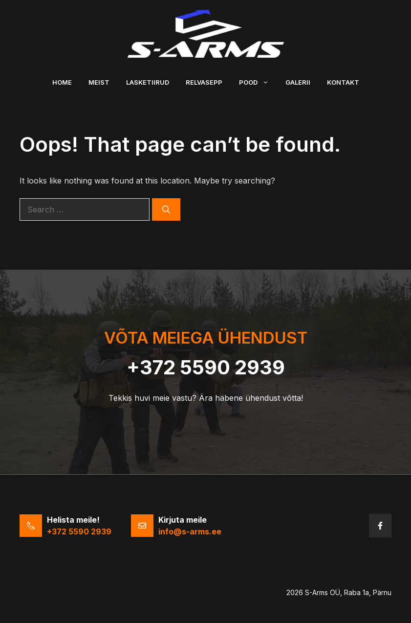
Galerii (297, 82)
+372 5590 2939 (206, 367)
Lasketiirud (147, 82)
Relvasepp (204, 82)
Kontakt (343, 82)
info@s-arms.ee (189, 531)
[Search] (166, 209)
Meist (98, 82)
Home (62, 82)
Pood (258, 82)
